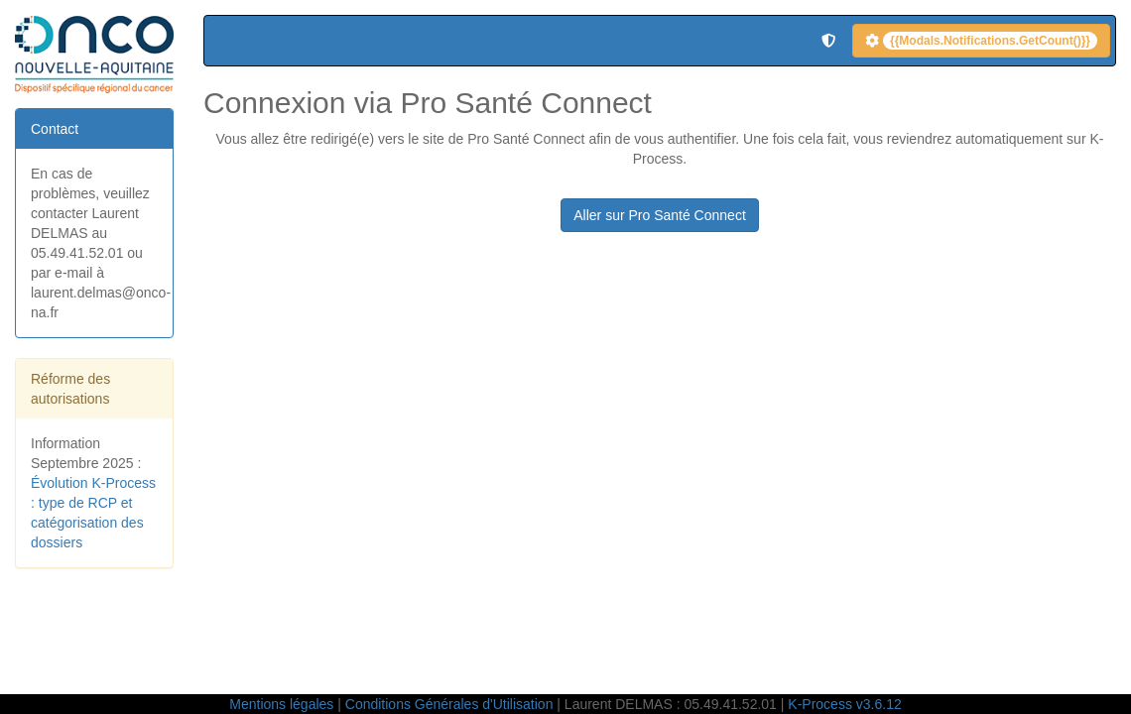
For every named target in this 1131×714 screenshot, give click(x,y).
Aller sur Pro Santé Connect (659, 215)
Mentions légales (281, 704)
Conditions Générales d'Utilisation (449, 704)
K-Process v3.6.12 (844, 704)
